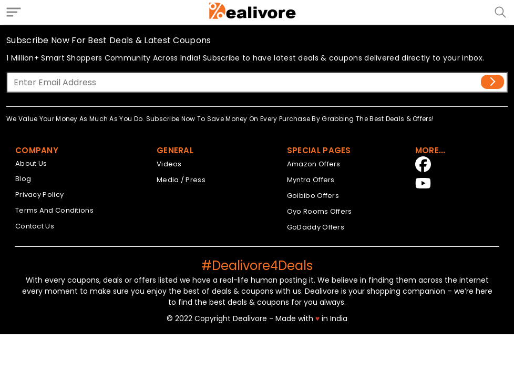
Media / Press (181, 180)
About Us (31, 163)
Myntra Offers (311, 180)
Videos (169, 164)
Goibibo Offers (313, 196)
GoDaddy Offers (315, 227)
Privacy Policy (39, 195)
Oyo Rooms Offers (319, 211)
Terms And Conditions (54, 210)
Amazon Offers (314, 164)
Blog (23, 179)
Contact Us (34, 226)
